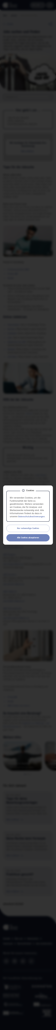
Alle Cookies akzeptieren (28, 538)
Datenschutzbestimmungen (31, 517)
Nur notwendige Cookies (28, 528)
